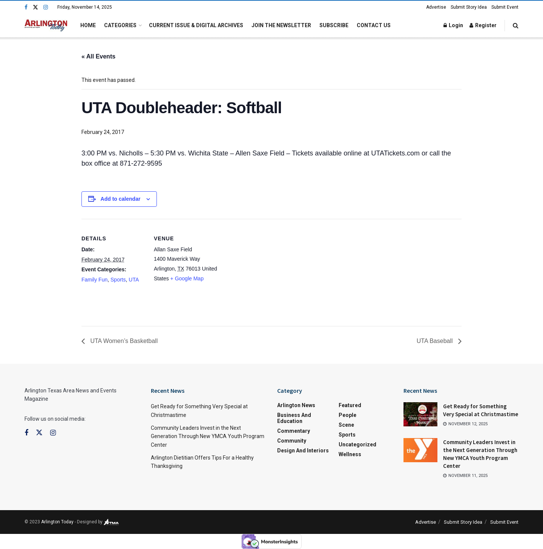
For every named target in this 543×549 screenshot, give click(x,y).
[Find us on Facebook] (26, 7)
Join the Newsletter (281, 25)
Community (291, 441)
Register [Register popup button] (483, 25)
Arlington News (296, 405)
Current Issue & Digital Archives (196, 25)
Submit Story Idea (469, 7)
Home (88, 25)
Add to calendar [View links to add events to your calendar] (121, 199)
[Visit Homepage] (46, 25)
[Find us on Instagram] (45, 7)
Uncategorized (357, 444)
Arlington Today (57, 521)
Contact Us (374, 25)
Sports (118, 280)
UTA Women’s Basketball (123, 341)
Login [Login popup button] (453, 25)
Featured (350, 405)
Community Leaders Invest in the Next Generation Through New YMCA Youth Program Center (207, 436)
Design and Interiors (303, 451)
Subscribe (333, 25)
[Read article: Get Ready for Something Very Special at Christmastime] (420, 414)
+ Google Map (187, 278)
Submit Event (504, 7)
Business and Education (294, 418)
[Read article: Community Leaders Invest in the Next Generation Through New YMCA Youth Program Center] (420, 450)
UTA (134, 280)
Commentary (293, 431)
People (347, 415)
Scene (346, 425)
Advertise (436, 7)
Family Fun (94, 280)
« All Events (98, 56)
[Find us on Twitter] (35, 7)
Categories (120, 25)
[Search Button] (515, 25)
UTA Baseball (435, 341)
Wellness (350, 454)
